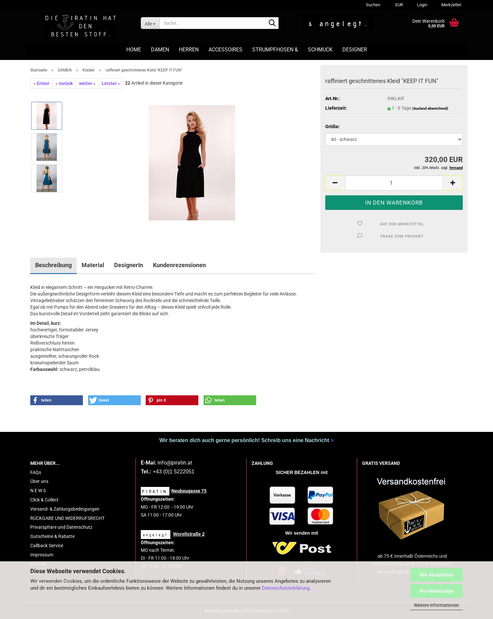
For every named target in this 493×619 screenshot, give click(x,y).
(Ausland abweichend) (430, 108)
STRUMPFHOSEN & (275, 49)
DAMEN (160, 49)
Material (93, 265)
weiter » (87, 83)
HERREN (189, 49)
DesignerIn (128, 265)
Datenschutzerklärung (285, 588)
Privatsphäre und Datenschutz (61, 527)
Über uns (39, 481)
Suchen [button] (373, 4)
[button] (398, 5)
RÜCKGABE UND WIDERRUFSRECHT (67, 518)
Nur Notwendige (437, 591)
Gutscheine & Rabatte (52, 536)
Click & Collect (44, 499)
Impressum (41, 554)
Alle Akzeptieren (436, 574)
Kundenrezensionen (179, 265)
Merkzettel (450, 4)
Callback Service (46, 545)
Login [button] (421, 4)
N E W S (38, 490)
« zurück (64, 83)
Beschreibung (53, 265)
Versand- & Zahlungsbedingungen (64, 509)
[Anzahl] (394, 183)
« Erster (41, 83)
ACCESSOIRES (225, 49)
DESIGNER (354, 49)
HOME (133, 49)
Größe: (332, 126)
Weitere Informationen (436, 605)
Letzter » (111, 83)
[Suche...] (150, 23)
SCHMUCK (320, 49)
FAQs (35, 472)
